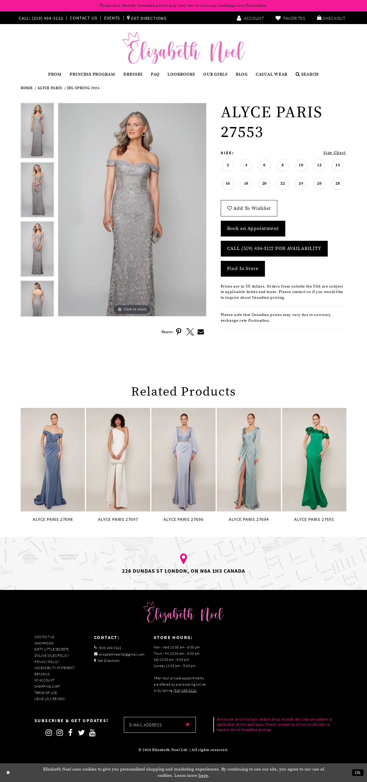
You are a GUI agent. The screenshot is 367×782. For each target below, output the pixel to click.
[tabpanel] (37, 132)
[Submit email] (187, 725)
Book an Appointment (253, 228)
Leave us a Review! (49, 699)
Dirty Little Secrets (51, 649)
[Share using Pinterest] (179, 332)
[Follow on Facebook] (70, 732)
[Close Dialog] (8, 773)
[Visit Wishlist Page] (290, 17)
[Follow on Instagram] (48, 732)
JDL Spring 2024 (83, 88)
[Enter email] (160, 725)
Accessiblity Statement (54, 668)
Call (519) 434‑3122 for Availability (274, 248)
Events (112, 18)
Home (27, 88)
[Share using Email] (201, 332)
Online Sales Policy (51, 655)
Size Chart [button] (334, 152)
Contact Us (83, 18)
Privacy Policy (46, 662)
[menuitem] (42, 17)
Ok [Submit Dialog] (358, 772)
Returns (41, 674)
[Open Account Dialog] (250, 17)
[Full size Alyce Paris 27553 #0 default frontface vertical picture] (132, 209)
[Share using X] (190, 332)
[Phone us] (40, 17)
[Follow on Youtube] (92, 732)
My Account (44, 680)
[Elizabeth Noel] (183, 48)
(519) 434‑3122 (185, 690)
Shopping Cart (47, 686)
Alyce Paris (50, 88)
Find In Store (243, 268)
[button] (331, 17)
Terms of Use (45, 693)
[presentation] (53, 459)
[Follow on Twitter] (81, 732)
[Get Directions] (147, 17)
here (203, 776)
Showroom (44, 643)
